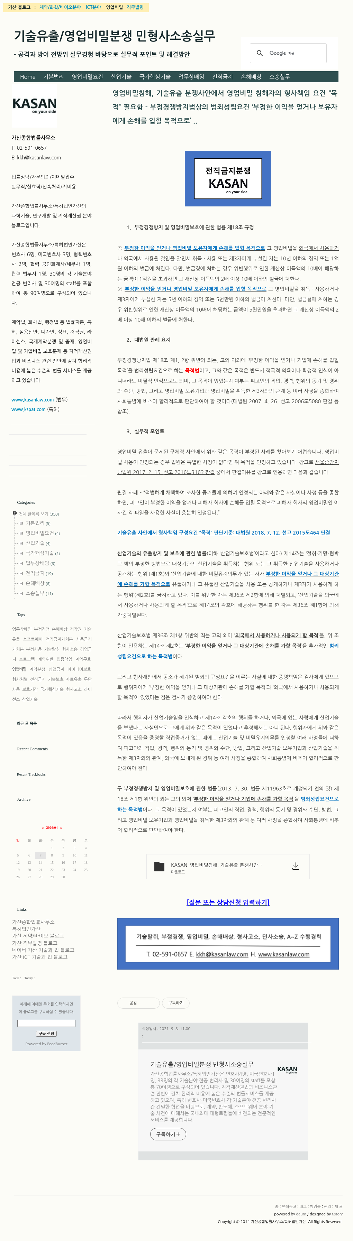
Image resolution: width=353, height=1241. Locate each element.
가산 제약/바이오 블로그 (38, 936)
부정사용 (34, 649)
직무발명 (135, 7)
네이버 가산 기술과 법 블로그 (43, 950)
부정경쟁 (41, 629)
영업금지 (56, 669)
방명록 (315, 1206)
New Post (48, 471)
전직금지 (222, 77)
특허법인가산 (26, 929)
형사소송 (70, 649)
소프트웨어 (33, 639)
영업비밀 (19, 669)
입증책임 (64, 659)
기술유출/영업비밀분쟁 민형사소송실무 (114, 36)
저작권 (76, 629)
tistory (337, 1214)
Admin (48, 460)
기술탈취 (52, 649)
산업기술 (121, 77)
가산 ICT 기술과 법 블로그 (39, 957)
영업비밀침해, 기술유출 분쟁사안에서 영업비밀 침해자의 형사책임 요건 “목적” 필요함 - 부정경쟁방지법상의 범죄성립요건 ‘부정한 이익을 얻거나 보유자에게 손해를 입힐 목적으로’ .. (224, 107)
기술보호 (56, 679)
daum (301, 1214)
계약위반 (46, 659)
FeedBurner (57, 1044)
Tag (48, 440)
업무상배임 (191, 77)
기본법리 (53, 77)
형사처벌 (20, 679)
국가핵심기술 (155, 77)
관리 (327, 1206)
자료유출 (74, 679)
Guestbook (48, 450)
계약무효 (83, 659)
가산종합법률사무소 (33, 922)
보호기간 (30, 689)
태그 (303, 1206)
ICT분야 (93, 7)
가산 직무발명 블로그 (34, 943)
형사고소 (74, 689)
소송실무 (279, 77)
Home (28, 77)
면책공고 (289, 1206)
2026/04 (52, 828)
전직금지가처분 (59, 639)
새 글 (338, 1206)
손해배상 (251, 77)
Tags (21, 614)
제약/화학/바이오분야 (60, 7)
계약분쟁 (37, 669)
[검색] (287, 53)
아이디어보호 (79, 669)
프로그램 (27, 659)
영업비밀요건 (87, 77)
